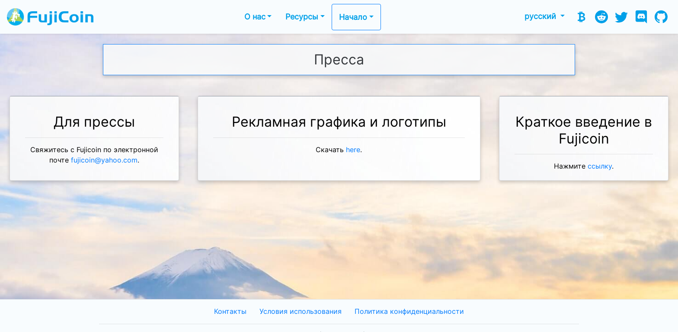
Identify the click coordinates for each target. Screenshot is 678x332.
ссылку (600, 166)
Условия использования (300, 311)
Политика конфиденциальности (409, 311)
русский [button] (541, 16)
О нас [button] (254, 16)
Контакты (230, 311)
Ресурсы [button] (301, 16)
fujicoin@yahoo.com (104, 160)
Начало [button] (353, 17)
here (353, 150)
